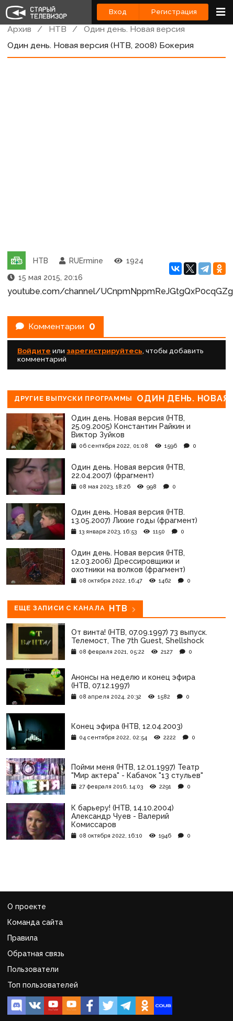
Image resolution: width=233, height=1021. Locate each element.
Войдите (34, 350)
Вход (118, 12)
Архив (19, 29)
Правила (22, 938)
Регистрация (174, 12)
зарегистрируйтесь (104, 350)
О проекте (26, 906)
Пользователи (33, 969)
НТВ (57, 29)
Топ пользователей (42, 985)
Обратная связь (35, 953)
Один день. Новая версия (134, 29)
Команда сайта (35, 922)
